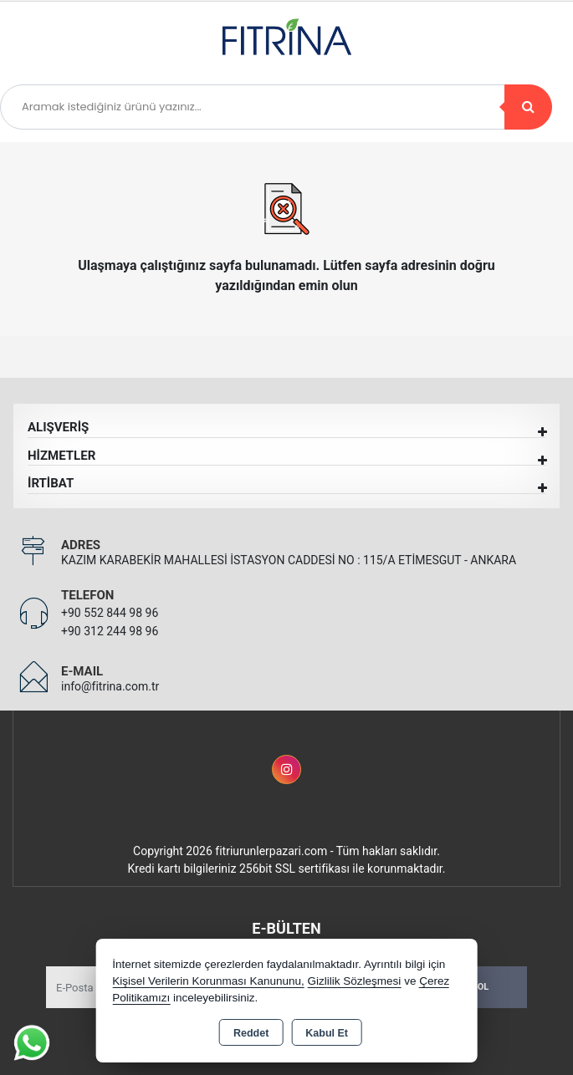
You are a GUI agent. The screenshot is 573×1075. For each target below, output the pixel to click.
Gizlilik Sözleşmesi (355, 981)
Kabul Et (326, 1033)
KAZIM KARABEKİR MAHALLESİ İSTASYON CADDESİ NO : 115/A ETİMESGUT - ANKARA (288, 560)
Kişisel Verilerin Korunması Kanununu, (208, 981)
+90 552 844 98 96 (109, 612)
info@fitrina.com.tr (110, 686)
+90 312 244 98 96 (109, 631)
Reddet (251, 1033)
